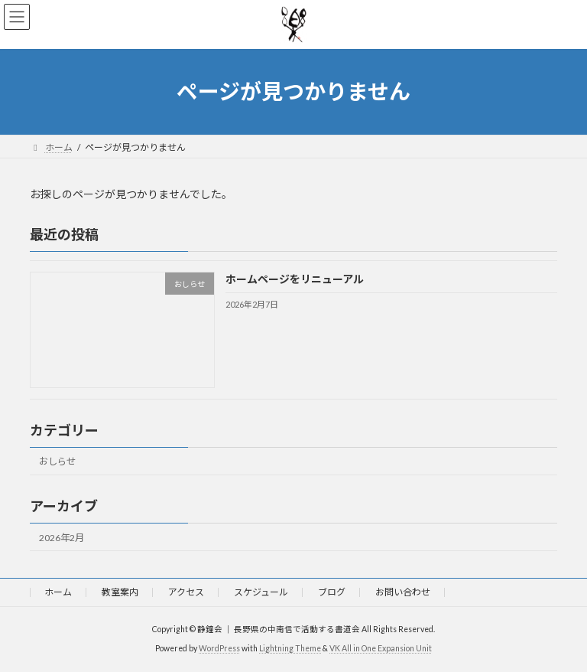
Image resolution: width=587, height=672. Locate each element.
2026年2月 (61, 537)
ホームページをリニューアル (294, 278)
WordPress (219, 648)
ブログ (331, 592)
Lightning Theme (290, 648)
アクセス (186, 592)
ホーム (58, 592)
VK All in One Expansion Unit (380, 648)
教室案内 (120, 592)
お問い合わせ (402, 592)
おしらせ (57, 461)
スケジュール (261, 592)
